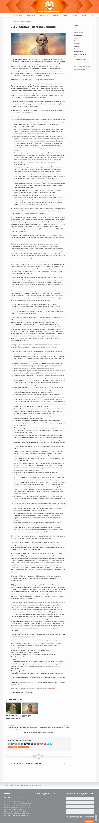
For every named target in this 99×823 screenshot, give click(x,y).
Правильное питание (17, 24)
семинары (12, 808)
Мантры (76, 40)
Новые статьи (78, 30)
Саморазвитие (78, 51)
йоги (23, 811)
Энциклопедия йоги (80, 59)
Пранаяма (77, 46)
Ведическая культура (80, 54)
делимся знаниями (24, 804)
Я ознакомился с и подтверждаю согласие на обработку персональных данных (81, 817)
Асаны (76, 38)
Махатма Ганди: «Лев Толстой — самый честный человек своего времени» (13, 717)
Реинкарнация (78, 32)
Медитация (77, 49)
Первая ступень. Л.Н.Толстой (27, 716)
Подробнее (24, 815)
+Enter (52, 688)
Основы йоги (78, 35)
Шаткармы (77, 43)
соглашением (81, 816)
